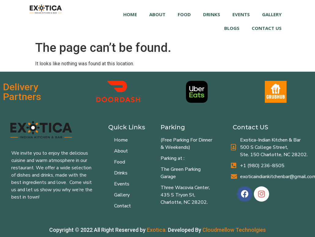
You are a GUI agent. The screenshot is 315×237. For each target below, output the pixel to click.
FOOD (184, 14)
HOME (130, 14)
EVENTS (241, 14)
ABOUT (157, 14)
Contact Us (267, 28)
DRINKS (211, 14)
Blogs (231, 28)
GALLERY (272, 14)
